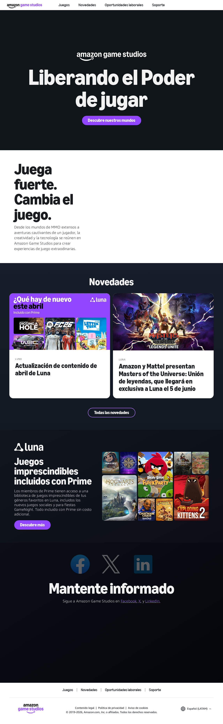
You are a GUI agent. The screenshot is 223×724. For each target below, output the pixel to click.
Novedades (87, 5)
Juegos (64, 5)
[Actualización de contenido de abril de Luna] (59, 322)
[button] (196, 709)
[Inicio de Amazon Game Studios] (24, 5)
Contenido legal (84, 707)
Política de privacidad (111, 707)
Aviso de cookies (138, 707)
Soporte (158, 5)
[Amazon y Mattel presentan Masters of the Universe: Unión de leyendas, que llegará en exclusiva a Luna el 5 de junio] (163, 322)
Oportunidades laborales (124, 5)
